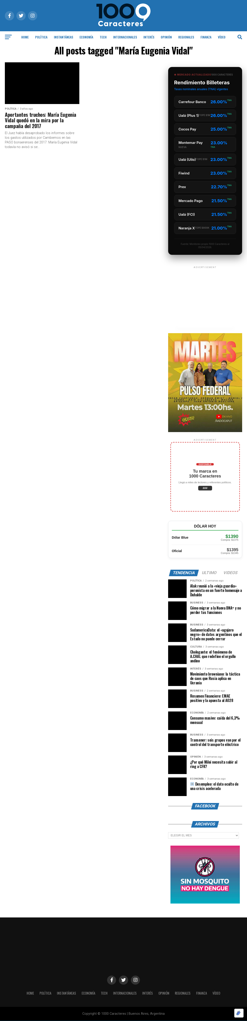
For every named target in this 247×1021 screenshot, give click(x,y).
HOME (25, 37)
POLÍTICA (41, 37)
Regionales (186, 37)
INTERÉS (148, 37)
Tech (103, 37)
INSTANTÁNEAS (63, 37)
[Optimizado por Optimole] (239, 1013)
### (205, 488)
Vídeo (221, 37)
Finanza (206, 37)
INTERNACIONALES (125, 37)
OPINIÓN (166, 37)
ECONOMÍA (86, 37)
